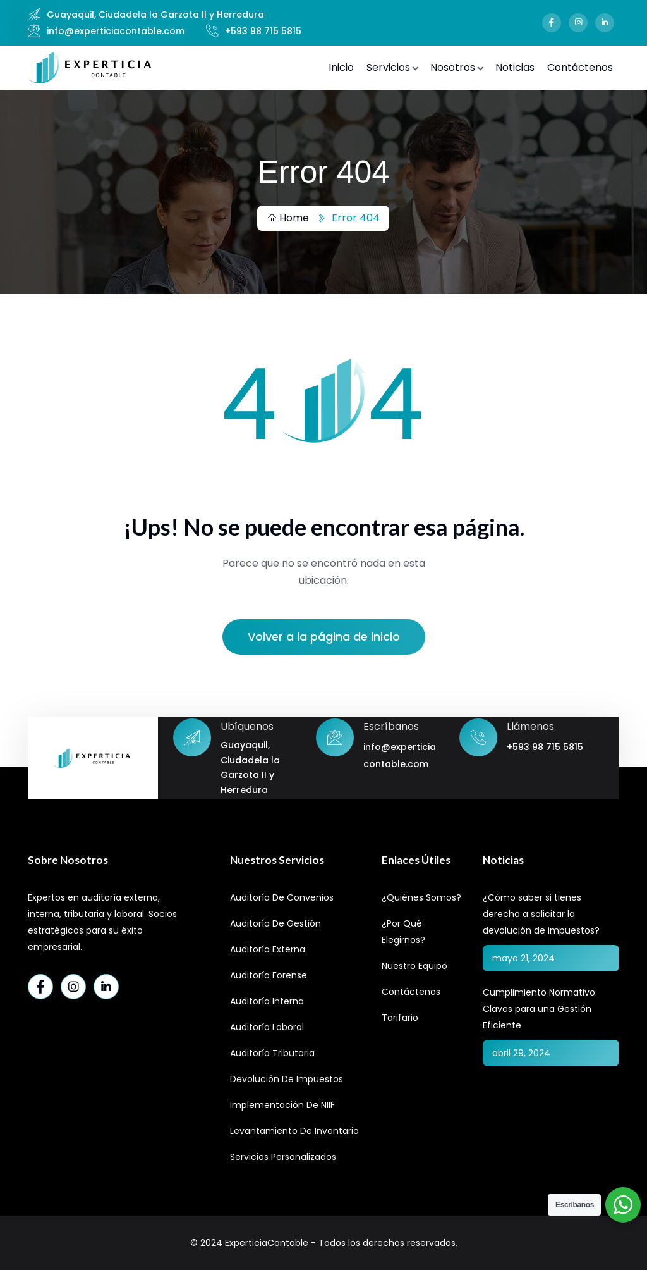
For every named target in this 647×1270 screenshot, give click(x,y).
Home (288, 218)
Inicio (341, 67)
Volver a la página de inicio (324, 636)
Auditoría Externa (267, 949)
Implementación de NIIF (282, 1105)
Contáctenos (580, 67)
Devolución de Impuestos (286, 1079)
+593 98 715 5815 (263, 31)
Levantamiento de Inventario (294, 1131)
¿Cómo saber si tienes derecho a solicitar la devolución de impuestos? (541, 914)
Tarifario (400, 1017)
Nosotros (452, 67)
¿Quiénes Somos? (421, 897)
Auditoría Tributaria (272, 1053)
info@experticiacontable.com (115, 31)
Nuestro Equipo (414, 965)
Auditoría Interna (267, 1001)
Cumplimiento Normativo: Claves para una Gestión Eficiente (540, 1009)
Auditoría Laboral (267, 1027)
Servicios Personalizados (283, 1156)
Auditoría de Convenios (282, 897)
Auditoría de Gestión (275, 923)
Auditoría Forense (268, 975)
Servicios (388, 67)
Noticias (515, 67)
